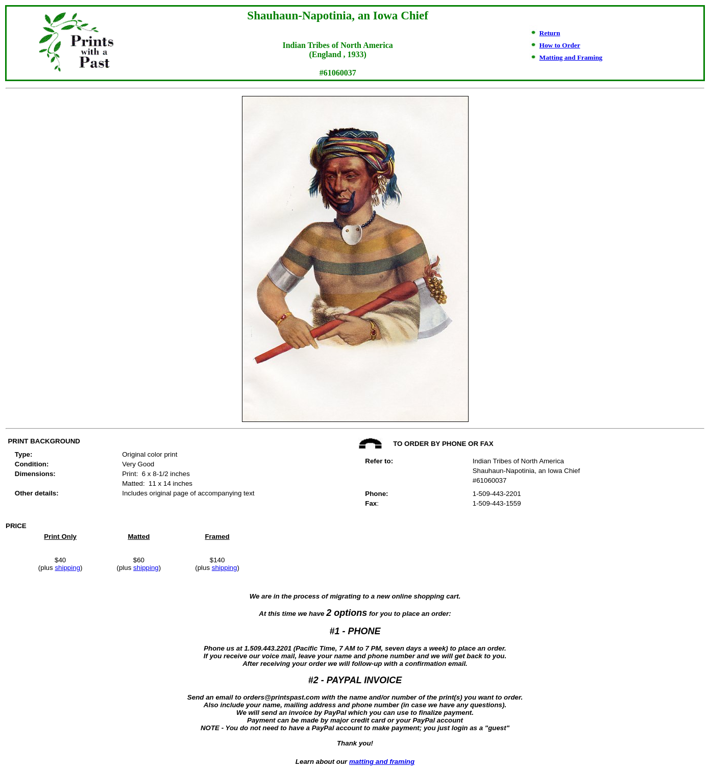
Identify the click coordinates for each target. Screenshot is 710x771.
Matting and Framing (571, 57)
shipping (67, 567)
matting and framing (381, 761)
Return (550, 33)
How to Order (560, 45)
